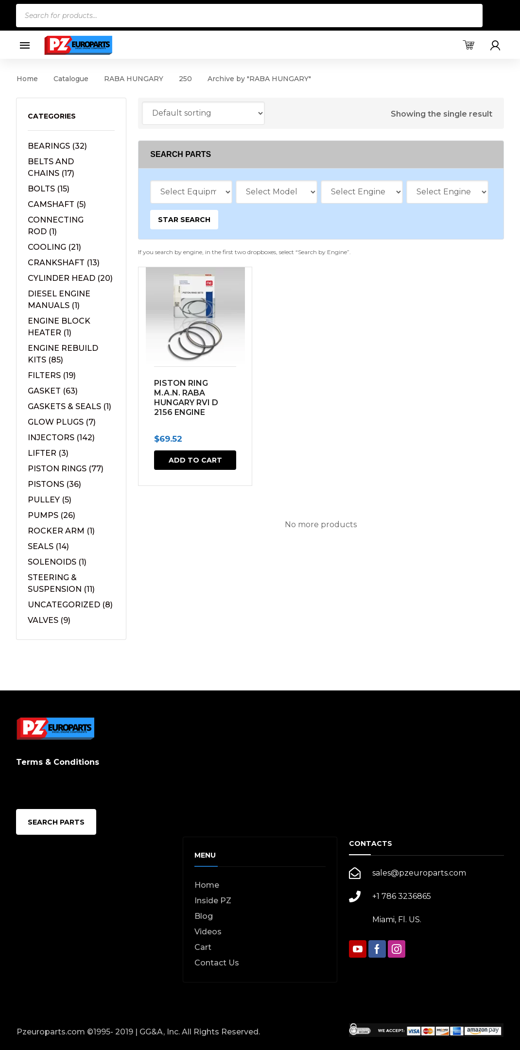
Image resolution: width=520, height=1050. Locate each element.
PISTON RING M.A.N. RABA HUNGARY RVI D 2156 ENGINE (186, 398)
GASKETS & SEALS (69, 406)
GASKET (53, 391)
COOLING (54, 247)
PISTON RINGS (66, 468)
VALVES (49, 620)
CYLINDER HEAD (70, 278)
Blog (203, 916)
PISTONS (54, 484)
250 (185, 78)
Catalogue (70, 78)
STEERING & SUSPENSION (61, 583)
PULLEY (49, 499)
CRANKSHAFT (64, 262)
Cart (202, 947)
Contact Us (216, 962)
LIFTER (48, 453)
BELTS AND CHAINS (51, 167)
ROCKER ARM (61, 530)
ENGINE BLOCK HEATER (59, 326)
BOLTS (48, 188)
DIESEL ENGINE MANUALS (59, 299)
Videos (208, 931)
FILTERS (52, 375)
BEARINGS (57, 146)
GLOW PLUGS (62, 422)
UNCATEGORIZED (70, 604)
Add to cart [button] (195, 460)
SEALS (48, 546)
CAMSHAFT (57, 204)
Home (27, 78)
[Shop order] (203, 113)
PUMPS (51, 515)
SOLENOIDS (57, 562)
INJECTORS (61, 437)
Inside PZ (212, 900)
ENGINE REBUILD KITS (63, 354)
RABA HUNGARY (133, 78)
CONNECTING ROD (56, 225)
